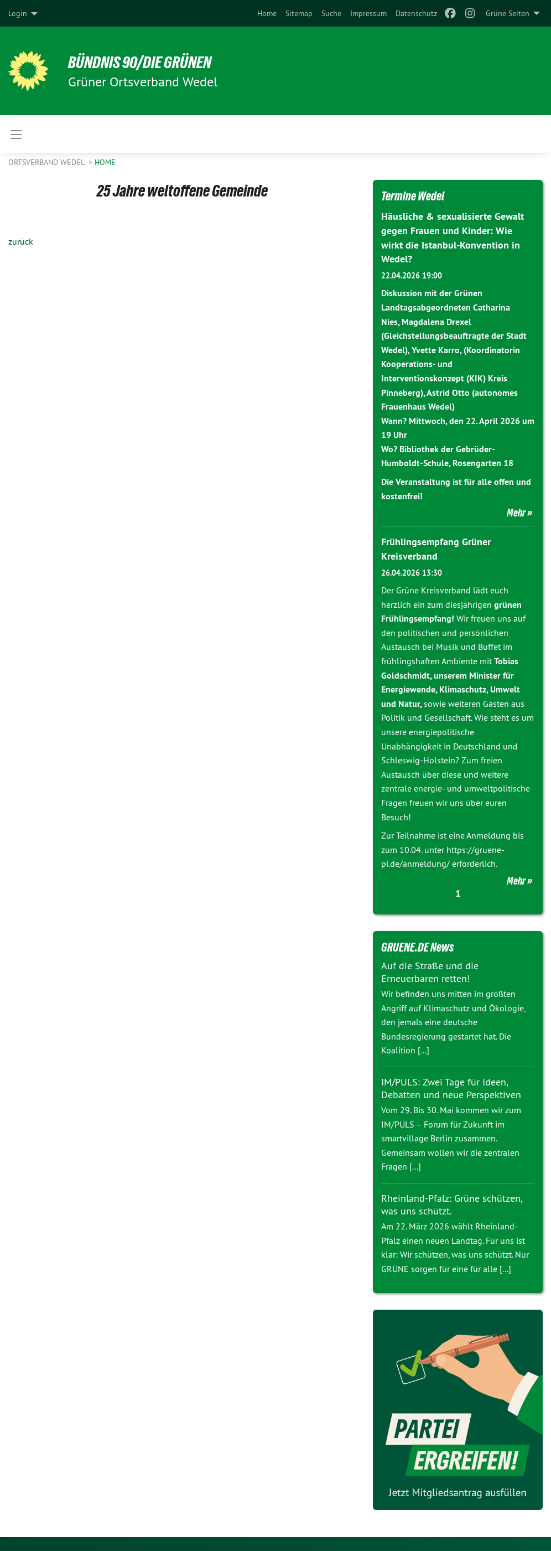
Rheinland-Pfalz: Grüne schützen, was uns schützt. (451, 1202)
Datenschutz (416, 13)
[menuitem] (267, 13)
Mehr (516, 511)
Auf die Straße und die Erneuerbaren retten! (430, 970)
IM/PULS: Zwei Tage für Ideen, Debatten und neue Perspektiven (451, 1086)
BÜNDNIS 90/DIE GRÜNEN (144, 62)
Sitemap (299, 13)
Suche (331, 13)
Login (17, 13)
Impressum (368, 13)
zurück (20, 241)
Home (267, 13)
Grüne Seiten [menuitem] (507, 13)
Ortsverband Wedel (47, 162)
